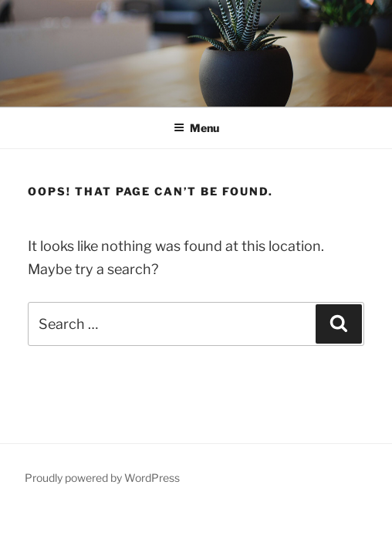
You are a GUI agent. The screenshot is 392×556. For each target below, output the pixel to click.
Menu (196, 127)
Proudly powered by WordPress (102, 477)
